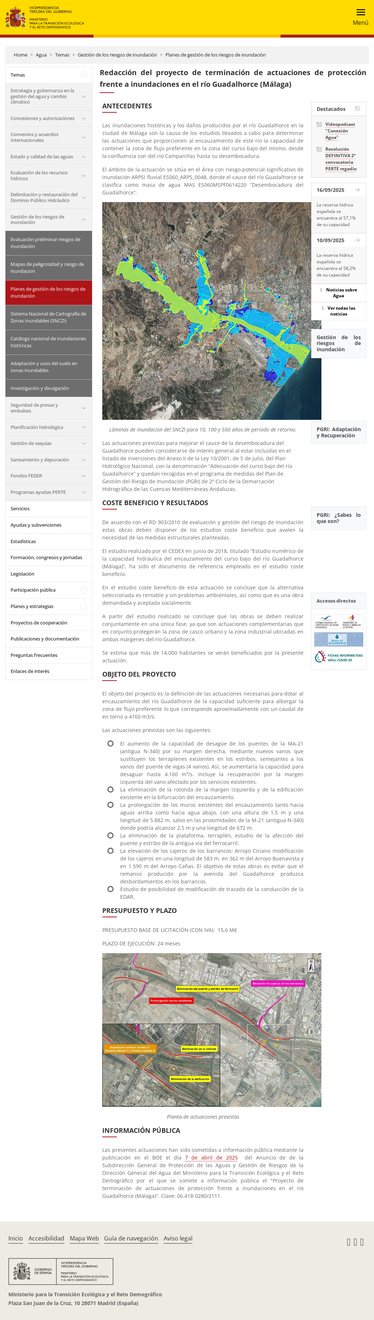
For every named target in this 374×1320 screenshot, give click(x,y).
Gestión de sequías (31, 443)
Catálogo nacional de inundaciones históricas (48, 342)
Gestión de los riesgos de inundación (117, 54)
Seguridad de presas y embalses (34, 408)
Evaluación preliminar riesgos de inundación (45, 243)
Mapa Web (84, 1238)
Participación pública (33, 590)
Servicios (20, 508)
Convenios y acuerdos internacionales (34, 137)
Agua (41, 54)
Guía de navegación (131, 1238)
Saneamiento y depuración (40, 459)
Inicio (15, 1238)
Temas (62, 54)
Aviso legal (178, 1238)
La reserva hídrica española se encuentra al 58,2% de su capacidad (336, 265)
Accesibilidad (46, 1238)
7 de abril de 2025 (211, 1157)
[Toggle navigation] (358, 17)
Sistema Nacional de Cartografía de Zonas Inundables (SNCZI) (48, 317)
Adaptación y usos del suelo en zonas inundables (44, 367)
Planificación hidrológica (37, 427)
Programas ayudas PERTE (38, 492)
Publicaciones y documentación (45, 638)
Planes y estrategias (32, 606)
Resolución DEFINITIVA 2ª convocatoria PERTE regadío (340, 159)
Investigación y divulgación (40, 388)
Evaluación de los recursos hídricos (39, 175)
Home (20, 54)
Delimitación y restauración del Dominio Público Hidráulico (44, 197)
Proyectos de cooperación (39, 622)
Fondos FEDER (26, 475)
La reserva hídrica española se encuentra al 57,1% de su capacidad (336, 215)
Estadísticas (23, 541)
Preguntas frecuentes (34, 655)
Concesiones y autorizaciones (43, 118)
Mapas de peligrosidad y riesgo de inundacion (47, 268)
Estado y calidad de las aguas (42, 156)
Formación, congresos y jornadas (46, 557)
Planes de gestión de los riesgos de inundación (215, 54)
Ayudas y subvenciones (36, 525)
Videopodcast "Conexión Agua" (340, 130)
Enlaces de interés (30, 671)
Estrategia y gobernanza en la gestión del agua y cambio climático (42, 96)
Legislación (22, 573)
